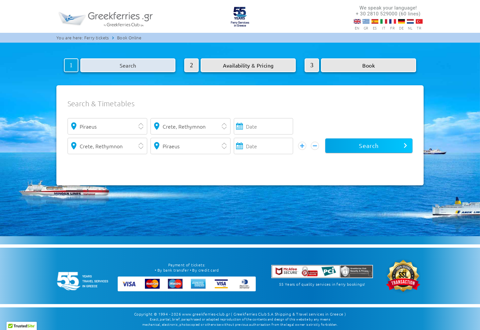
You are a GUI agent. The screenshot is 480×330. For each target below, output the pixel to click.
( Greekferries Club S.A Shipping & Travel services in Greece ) (288, 313)
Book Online (129, 37)
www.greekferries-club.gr (206, 313)
